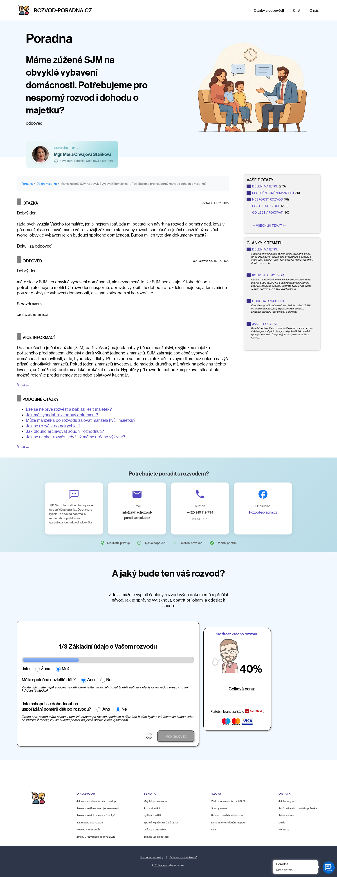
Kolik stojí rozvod (268, 275)
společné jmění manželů (273, 193)
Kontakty (284, 829)
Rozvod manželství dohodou (227, 815)
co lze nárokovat (267, 212)
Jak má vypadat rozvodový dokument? (62, 415)
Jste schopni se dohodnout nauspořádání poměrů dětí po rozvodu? (56, 706)
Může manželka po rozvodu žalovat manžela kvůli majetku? (80, 420)
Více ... (23, 384)
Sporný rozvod (219, 808)
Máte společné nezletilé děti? (49, 679)
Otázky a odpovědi (269, 10)
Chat (297, 10)
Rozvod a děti (152, 808)
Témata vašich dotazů (156, 836)
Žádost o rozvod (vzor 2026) (228, 801)
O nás (314, 10)
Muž (66, 668)
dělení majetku (265, 186)
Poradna (27, 183)
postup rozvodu (266, 206)
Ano (91, 679)
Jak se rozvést (265, 324)
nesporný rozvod (267, 199)
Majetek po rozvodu (155, 801)
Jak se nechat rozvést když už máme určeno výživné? (75, 437)
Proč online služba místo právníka (298, 808)
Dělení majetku (265, 249)
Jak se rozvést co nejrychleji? (53, 426)
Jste (25, 668)
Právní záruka (286, 815)
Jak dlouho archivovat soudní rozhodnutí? (65, 431)
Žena (45, 668)
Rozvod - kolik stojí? (88, 829)
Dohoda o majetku (268, 301)
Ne (108, 679)
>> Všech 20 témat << (269, 225)
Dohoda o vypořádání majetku (228, 822)
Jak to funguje (287, 801)
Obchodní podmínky (151, 857)
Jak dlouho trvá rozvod (89, 822)
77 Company (161, 865)
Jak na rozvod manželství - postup (96, 801)
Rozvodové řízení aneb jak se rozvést (97, 808)
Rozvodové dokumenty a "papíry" (95, 815)
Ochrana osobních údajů (183, 857)
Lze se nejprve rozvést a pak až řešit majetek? (69, 409)
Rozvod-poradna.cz (263, 512)
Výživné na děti (152, 815)
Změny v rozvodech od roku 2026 (95, 836)
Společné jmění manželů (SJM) (161, 822)
